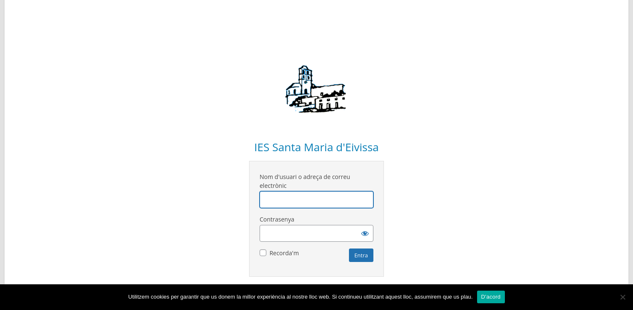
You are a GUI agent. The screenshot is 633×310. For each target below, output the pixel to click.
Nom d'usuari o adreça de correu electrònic (305, 181)
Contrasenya (277, 219)
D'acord (491, 297)
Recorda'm (284, 253)
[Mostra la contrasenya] (365, 233)
